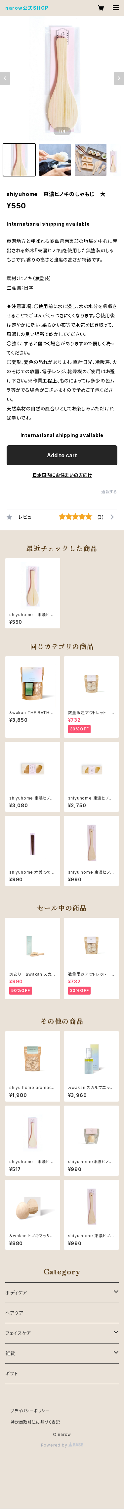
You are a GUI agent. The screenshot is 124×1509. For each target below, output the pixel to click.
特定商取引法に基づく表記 (35, 1422)
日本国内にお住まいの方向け (62, 475)
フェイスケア (18, 1333)
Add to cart (62, 455)
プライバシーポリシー (30, 1410)
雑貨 (10, 1353)
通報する (109, 491)
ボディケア (16, 1292)
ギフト (11, 1373)
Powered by (62, 1445)
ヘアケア (14, 1313)
